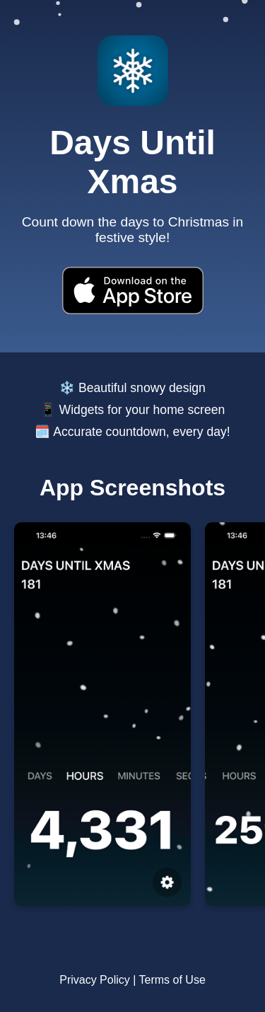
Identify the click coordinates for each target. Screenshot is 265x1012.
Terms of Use (172, 980)
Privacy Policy (94, 980)
